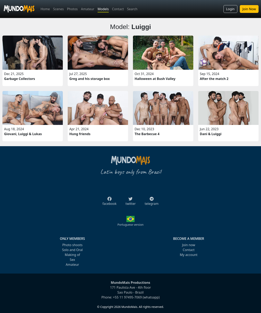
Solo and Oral (72, 250)
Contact (118, 9)
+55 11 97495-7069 (127, 297)
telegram (151, 202)
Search (132, 9)
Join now (188, 245)
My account (188, 254)
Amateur (87, 9)
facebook (110, 202)
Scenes (58, 9)
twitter (131, 202)
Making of (72, 254)
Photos (72, 9)
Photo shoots (72, 245)
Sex (72, 259)
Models (103, 9)
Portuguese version (130, 225)
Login (230, 9)
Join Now (249, 9)
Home (45, 9)
